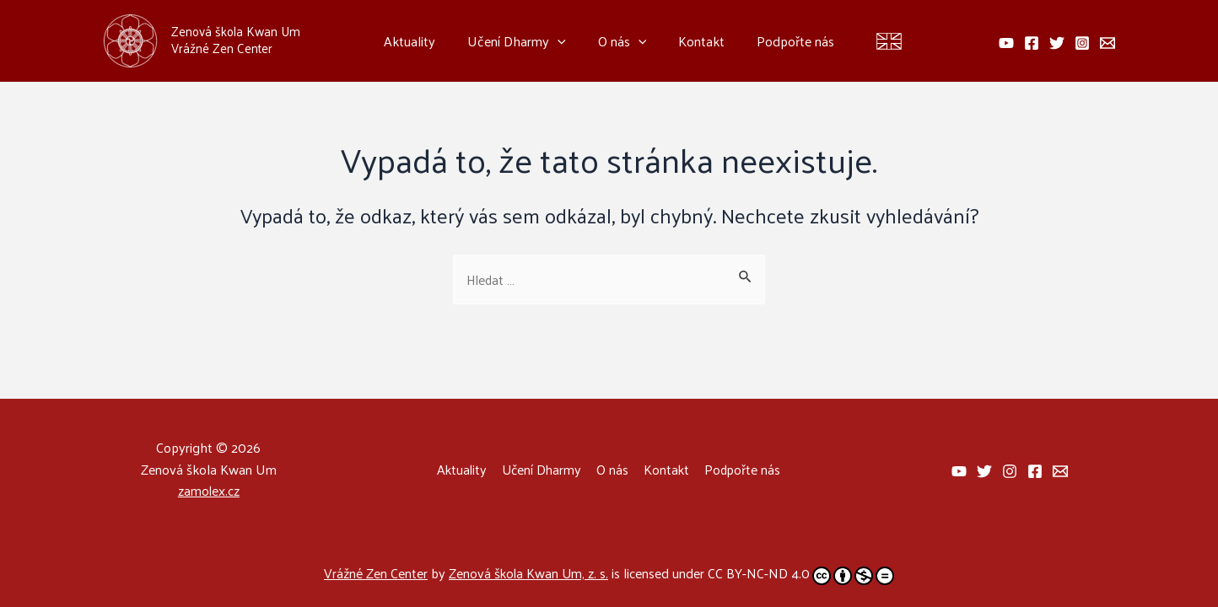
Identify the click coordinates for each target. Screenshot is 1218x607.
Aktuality (419, 41)
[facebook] (1031, 43)
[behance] (1006, 43)
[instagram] (1082, 43)
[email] (1107, 43)
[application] (562, 41)
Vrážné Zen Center (375, 573)
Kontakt (696, 41)
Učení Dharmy (521, 41)
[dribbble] (1035, 471)
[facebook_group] (959, 471)
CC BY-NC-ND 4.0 (802, 573)
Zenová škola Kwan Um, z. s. (529, 573)
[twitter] (1056, 43)
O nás (622, 41)
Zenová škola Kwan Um (235, 30)
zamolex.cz (208, 490)
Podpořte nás (785, 41)
